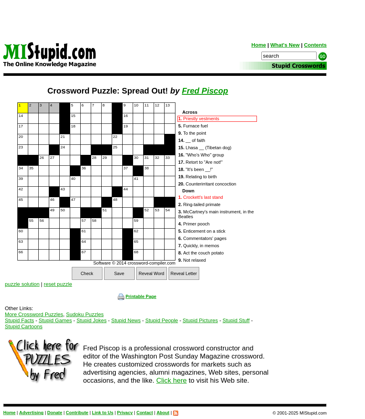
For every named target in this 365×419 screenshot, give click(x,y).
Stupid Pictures (200, 320)
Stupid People (161, 320)
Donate (54, 412)
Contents (315, 45)
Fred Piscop (205, 90)
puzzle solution (22, 284)
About (162, 412)
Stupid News (126, 320)
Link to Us (102, 412)
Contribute (77, 412)
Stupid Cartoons (23, 326)
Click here (171, 380)
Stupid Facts (19, 320)
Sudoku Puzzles (85, 314)
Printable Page (137, 296)
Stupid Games (55, 320)
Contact (144, 412)
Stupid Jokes (91, 320)
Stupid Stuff (236, 320)
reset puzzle (58, 284)
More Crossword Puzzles (34, 314)
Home (258, 45)
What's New (284, 45)
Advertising (31, 412)
